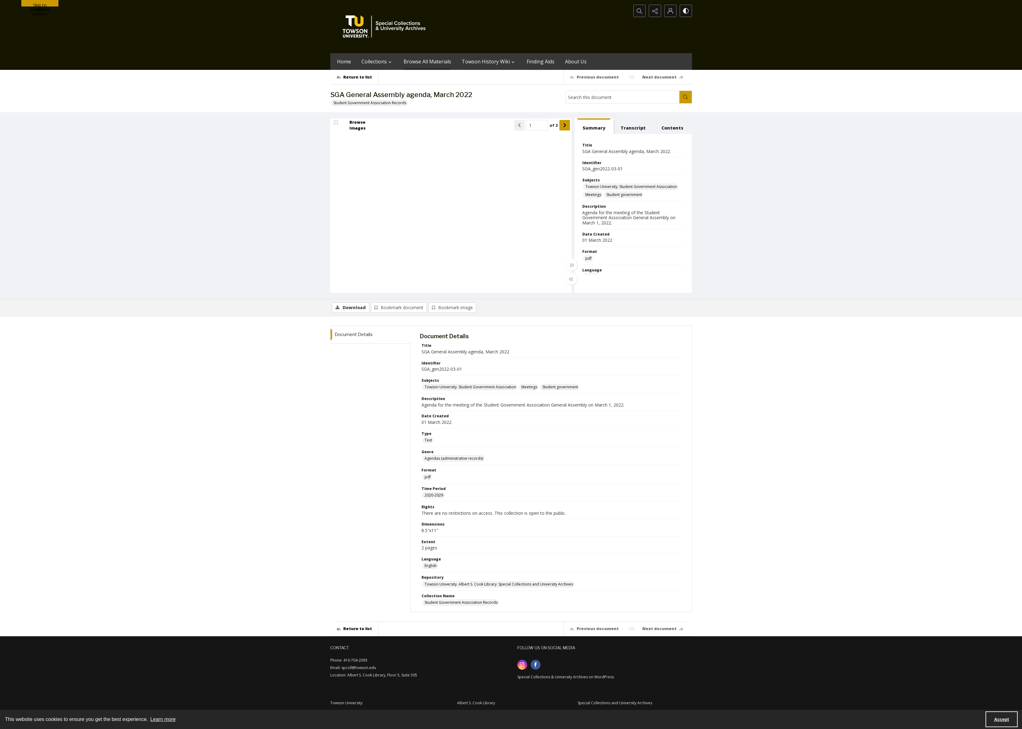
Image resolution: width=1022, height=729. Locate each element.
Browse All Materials (427, 61)
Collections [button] (377, 61)
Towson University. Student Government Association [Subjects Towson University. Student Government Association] (631, 186)
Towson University (346, 703)
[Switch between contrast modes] (686, 11)
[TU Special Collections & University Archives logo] (385, 26)
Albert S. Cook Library (476, 703)
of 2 (553, 125)
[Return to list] (357, 77)
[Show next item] (564, 125)
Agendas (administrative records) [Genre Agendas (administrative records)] (454, 458)
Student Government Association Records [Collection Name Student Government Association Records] (461, 602)
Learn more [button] (163, 719)
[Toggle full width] (571, 265)
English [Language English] (431, 565)
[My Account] (670, 11)
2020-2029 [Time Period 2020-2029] (434, 495)
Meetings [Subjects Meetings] (593, 194)
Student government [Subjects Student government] (624, 194)
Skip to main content (40, 4)
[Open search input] (639, 11)
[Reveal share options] (655, 11)
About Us (576, 61)
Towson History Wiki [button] (489, 61)
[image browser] (353, 125)
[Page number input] (537, 125)
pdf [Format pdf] (588, 258)
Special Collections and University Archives (615, 703)
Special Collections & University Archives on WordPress (565, 677)
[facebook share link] (536, 665)
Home (344, 61)
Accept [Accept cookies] (1001, 719)
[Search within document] (685, 97)
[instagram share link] (522, 665)
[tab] (594, 126)
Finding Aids (540, 61)
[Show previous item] (519, 125)
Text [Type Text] (428, 440)
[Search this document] (622, 97)
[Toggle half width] (571, 279)
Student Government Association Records (369, 102)
